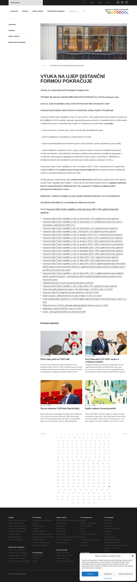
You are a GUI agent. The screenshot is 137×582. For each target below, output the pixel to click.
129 (94, 467)
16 (61, 437)
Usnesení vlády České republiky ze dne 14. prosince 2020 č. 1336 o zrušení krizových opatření (83, 244)
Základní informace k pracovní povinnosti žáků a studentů (68, 283)
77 (63, 454)
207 (102, 490)
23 (92, 437)
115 (78, 464)
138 (84, 470)
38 (104, 441)
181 (79, 483)
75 (109, 450)
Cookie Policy (108, 578)
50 (104, 444)
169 (74, 480)
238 (94, 500)
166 (58, 480)
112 (64, 464)
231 (57, 500)
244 (83, 503)
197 (104, 486)
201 (70, 490)
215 (89, 493)
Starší (125, 434)
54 (67, 447)
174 (99, 480)
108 (99, 460)
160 (83, 477)
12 (100, 434)
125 (74, 467)
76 (59, 454)
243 (78, 503)
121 (108, 464)
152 (99, 473)
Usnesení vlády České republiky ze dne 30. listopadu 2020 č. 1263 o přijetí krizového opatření (83, 247)
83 (90, 454)
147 (74, 473)
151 (94, 473)
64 (58, 450)
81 (81, 454)
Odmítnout (108, 574)
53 (63, 447)
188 (58, 486)
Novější (42, 434)
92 (76, 457)
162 (94, 477)
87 (108, 454)
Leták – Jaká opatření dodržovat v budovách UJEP (64, 312)
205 (91, 490)
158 (73, 477)
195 (94, 486)
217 (99, 493)
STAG (108, 2)
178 (63, 483)
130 (99, 467)
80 (77, 454)
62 (104, 447)
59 (90, 447)
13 (104, 434)
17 (65, 437)
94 (86, 457)
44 (77, 444)
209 (58, 493)
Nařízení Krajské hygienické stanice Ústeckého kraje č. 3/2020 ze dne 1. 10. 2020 (78, 289)
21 (83, 437)
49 (100, 444)
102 (68, 460)
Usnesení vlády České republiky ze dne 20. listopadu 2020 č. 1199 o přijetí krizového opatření (83, 251)
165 (109, 477)
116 (83, 464)
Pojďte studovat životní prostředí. (100, 408)
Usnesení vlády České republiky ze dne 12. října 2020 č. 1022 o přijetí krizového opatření (81, 260)
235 (78, 500)
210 (64, 493)
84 (95, 454)
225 (83, 496)
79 (72, 454)
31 (72, 441)
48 (95, 444)
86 (104, 454)
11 (96, 434)
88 (58, 457)
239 (99, 500)
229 (104, 496)
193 (83, 486)
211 (69, 493)
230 (110, 496)
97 (100, 457)
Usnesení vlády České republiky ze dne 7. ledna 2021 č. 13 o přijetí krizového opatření (79, 231)
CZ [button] (84, 2)
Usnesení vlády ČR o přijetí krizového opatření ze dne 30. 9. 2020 (71, 292)
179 (68, 483)
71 (91, 450)
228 (99, 496)
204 (86, 490)
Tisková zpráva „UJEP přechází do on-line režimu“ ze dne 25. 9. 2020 (72, 295)
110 (109, 460)
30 (68, 441)
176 (109, 480)
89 (63, 457)
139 (89, 470)
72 (95, 450)
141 (99, 470)
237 (89, 500)
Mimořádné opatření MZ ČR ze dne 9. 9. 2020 (62, 308)
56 (76, 447)
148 (79, 473)
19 (74, 437)
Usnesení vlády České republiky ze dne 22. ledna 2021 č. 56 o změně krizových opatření (80, 228)
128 (89, 467)
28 (59, 441)
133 (58, 470)
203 (81, 490)
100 (58, 460)
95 (90, 457)
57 (81, 447)
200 (65, 490)
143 (109, 470)
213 (79, 493)
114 (74, 464)
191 (73, 486)
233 (67, 500)
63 (108, 447)
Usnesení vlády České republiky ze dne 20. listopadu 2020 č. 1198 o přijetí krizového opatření (83, 254)
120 (103, 464)
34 (86, 441)
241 (110, 500)
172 (89, 480)
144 (58, 473)
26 (105, 437)
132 (109, 467)
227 (94, 496)
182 (84, 483)
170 (79, 480)
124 (68, 467)
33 (81, 441)
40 (58, 444)
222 (67, 496)
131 (104, 467)
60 (95, 447)
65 (63, 450)
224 (78, 496)
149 (84, 473)
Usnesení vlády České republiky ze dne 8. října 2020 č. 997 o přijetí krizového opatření (80, 286)
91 (72, 457)
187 (109, 483)
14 (109, 434)
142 (104, 470)
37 (99, 441)
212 (74, 493)
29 (63, 441)
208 (107, 490)
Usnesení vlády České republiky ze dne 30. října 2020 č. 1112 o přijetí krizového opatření (80, 257)
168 (68, 480)
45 (81, 444)
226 (89, 496)
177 (58, 483)
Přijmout (90, 574)
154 (109, 473)
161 (89, 477)
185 (99, 483)
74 (104, 450)
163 (99, 477)
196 (99, 486)
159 (78, 477)
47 (91, 444)
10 (92, 434)
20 (79, 437)
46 (86, 444)
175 (104, 480)
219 (109, 493)
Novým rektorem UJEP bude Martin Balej (59, 408)
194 (88, 486)
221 (62, 496)
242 (73, 503)
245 (89, 503)
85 (99, 454)
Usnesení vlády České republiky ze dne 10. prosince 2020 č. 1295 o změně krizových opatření (83, 238)
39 (108, 441)
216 (94, 493)
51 (109, 444)
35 (90, 441)
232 (62, 500)
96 (95, 457)
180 (74, 483)
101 (63, 460)
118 (93, 464)
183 (89, 483)
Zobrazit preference (125, 574)
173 (94, 480)
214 (84, 493)
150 (89, 473)
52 (58, 447)
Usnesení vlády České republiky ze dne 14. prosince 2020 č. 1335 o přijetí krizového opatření (82, 241)
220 (57, 496)
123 (63, 467)
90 (67, 457)
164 (104, 477)
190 (68, 486)
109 (104, 460)
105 (84, 460)
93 (81, 457)
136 (73, 470)
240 (104, 500)
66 (68, 450)
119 (98, 464)
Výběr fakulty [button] (26, 2)
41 (63, 444)
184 (94, 483)
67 (72, 450)
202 (75, 490)
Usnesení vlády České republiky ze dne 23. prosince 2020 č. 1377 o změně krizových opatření (82, 234)
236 (83, 500)
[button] (133, 556)
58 (85, 447)
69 (82, 450)
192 (78, 486)
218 (104, 493)
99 (109, 457)
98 (104, 457)
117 (88, 464)
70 (86, 450)
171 (84, 480)
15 (57, 437)
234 (73, 500)
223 (73, 496)
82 (86, 454)
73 (100, 450)
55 (72, 447)
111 (59, 464)
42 (67, 444)
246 (94, 503)
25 (101, 437)
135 (68, 470)
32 (76, 441)
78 (68, 454)
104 (78, 460)
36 (95, 441)
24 (96, 437)
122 (58, 467)
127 (84, 467)
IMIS (100, 2)
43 (72, 444)
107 (94, 460)
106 (89, 460)
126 (79, 467)
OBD (92, 2)
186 (104, 483)
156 (63, 477)
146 (68, 473)
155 (58, 477)
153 (104, 473)
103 (73, 460)
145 (63, 473)
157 (68, 477)
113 (69, 464)
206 (97, 490)
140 (94, 470)
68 (77, 450)
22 (87, 437)
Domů (44, 65)
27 (110, 437)
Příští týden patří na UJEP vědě (54, 359)
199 (59, 490)
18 (70, 437)
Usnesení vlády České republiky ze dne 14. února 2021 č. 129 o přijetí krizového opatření (81, 218)
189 (63, 486)
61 (99, 447)
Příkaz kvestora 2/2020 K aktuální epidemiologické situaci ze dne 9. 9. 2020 (75, 305)
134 (63, 470)
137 (78, 470)
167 (63, 480)
